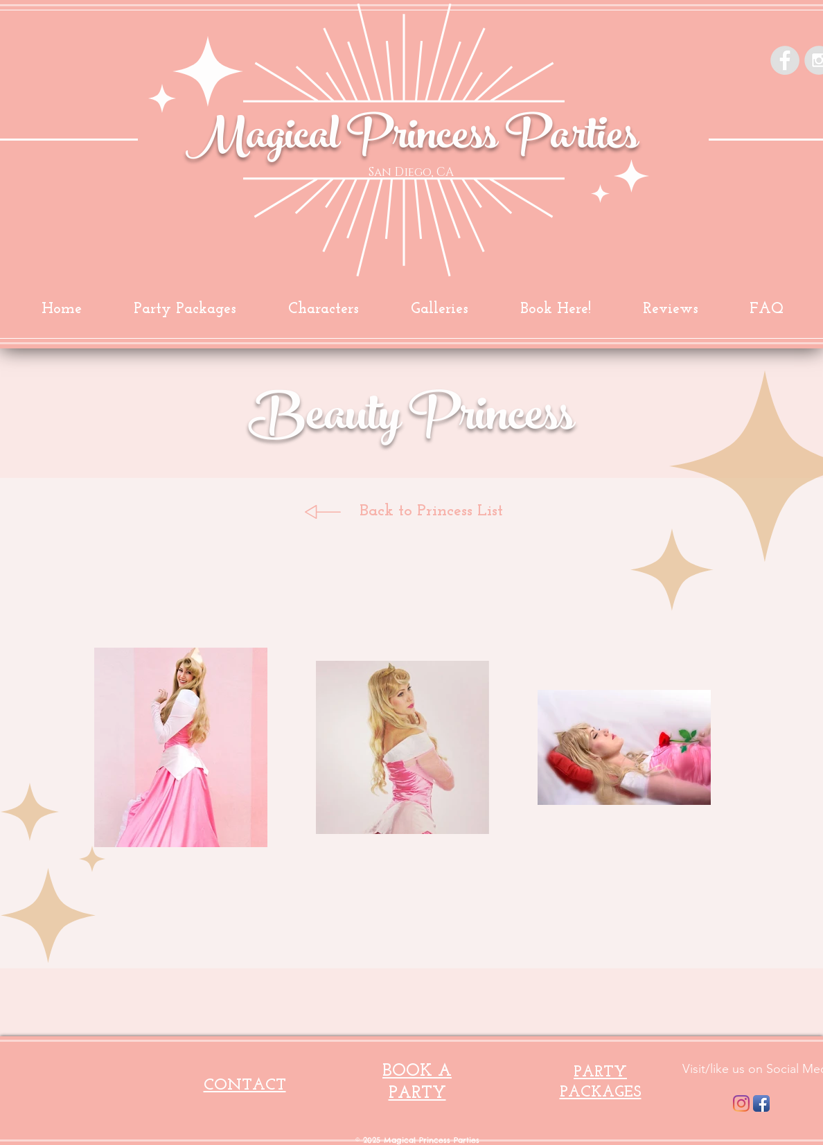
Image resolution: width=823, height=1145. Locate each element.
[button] (439, 309)
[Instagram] (741, 1103)
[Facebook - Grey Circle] (784, 60)
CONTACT (245, 1085)
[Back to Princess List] (431, 511)
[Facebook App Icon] (761, 1103)
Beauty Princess (411, 421)
